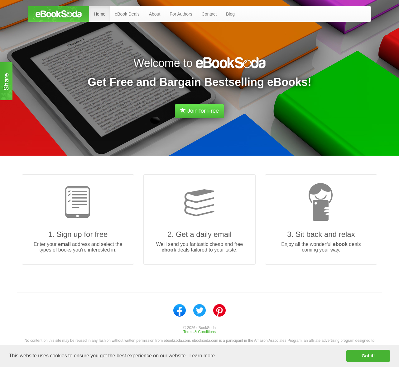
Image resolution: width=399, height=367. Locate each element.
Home (99, 14)
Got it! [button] (368, 355)
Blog (230, 14)
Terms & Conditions (199, 332)
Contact (209, 14)
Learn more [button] (202, 355)
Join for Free (199, 110)
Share (6, 81)
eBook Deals (127, 14)
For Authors (181, 14)
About (155, 14)
